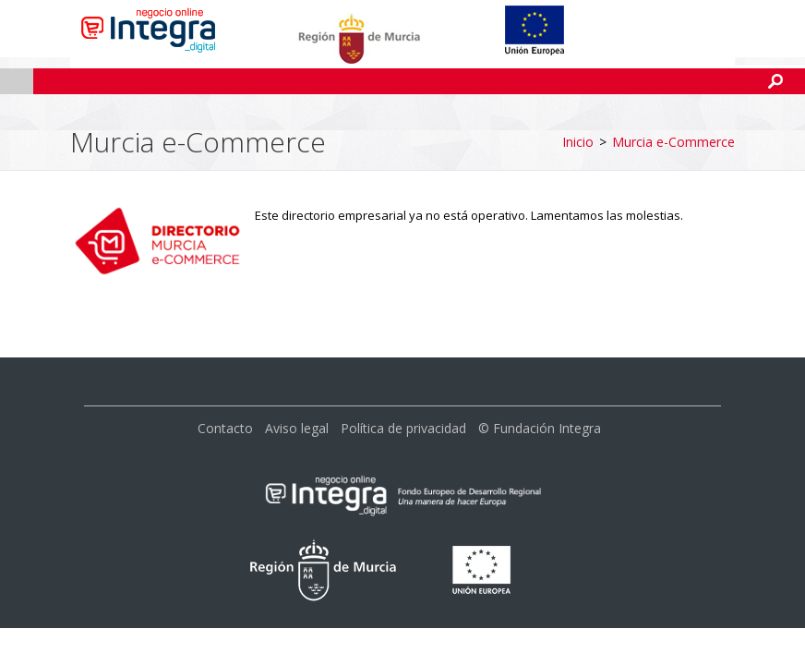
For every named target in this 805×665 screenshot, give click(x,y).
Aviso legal (297, 371)
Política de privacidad (403, 371)
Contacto (225, 371)
